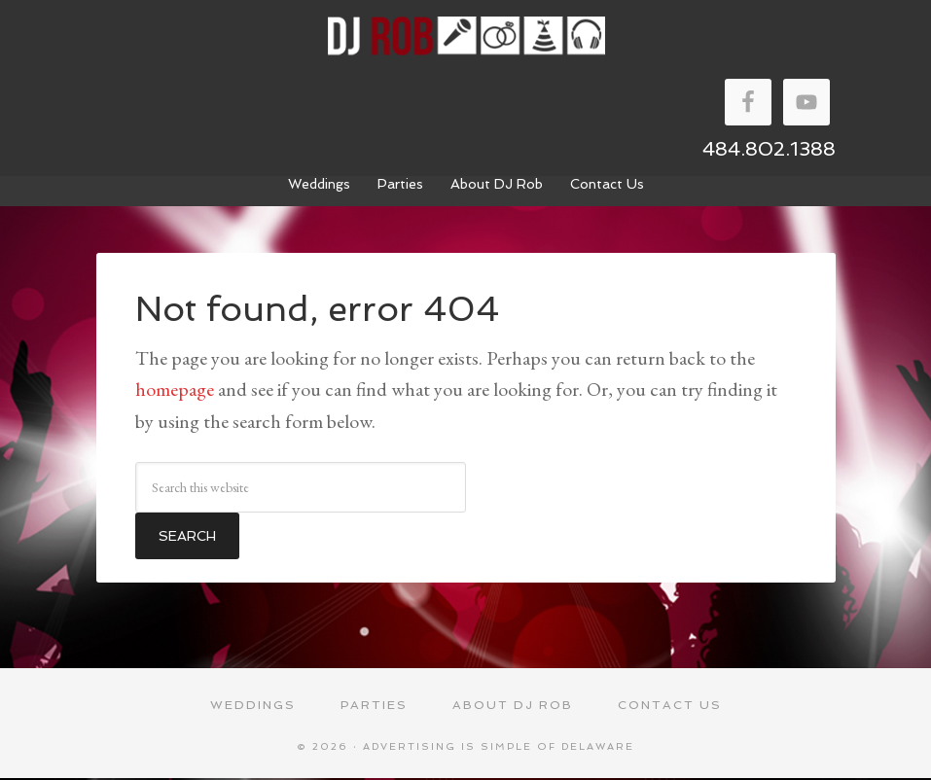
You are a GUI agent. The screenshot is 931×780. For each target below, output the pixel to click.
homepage (174, 389)
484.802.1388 (769, 148)
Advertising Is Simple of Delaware (498, 748)
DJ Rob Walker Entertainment (466, 36)
